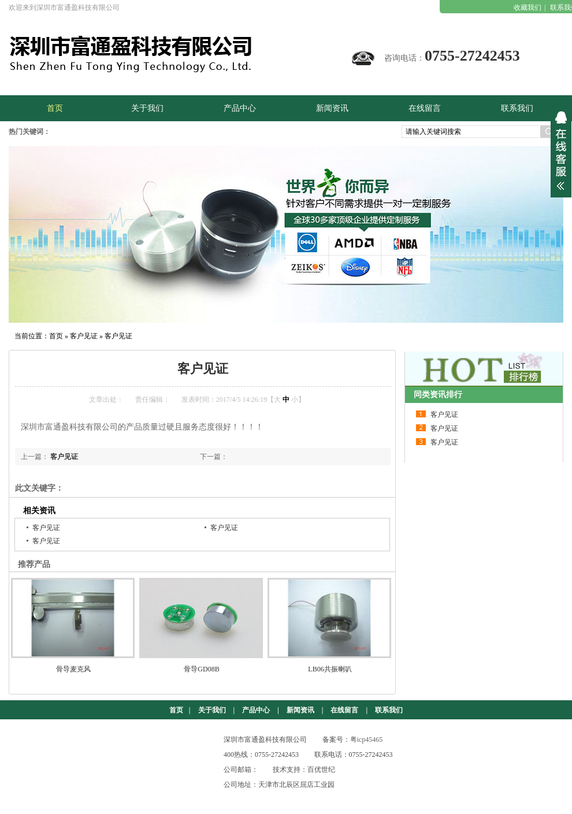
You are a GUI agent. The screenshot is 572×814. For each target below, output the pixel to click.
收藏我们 (527, 7)
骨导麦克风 (73, 669)
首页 (56, 336)
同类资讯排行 (438, 394)
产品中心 (256, 710)
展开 (561, 150)
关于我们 (212, 710)
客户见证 (84, 336)
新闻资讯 (300, 710)
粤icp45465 (366, 739)
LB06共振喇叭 (329, 669)
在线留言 (344, 710)
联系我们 (389, 710)
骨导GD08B (201, 669)
